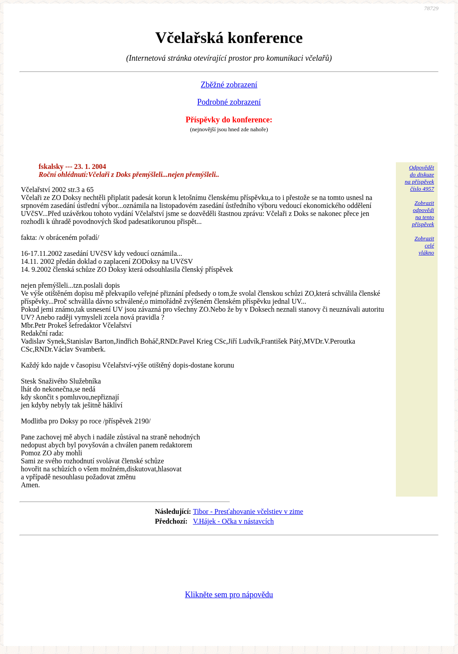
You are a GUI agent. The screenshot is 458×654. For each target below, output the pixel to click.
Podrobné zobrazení (229, 102)
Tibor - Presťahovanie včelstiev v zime (248, 511)
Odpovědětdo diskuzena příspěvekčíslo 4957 (419, 178)
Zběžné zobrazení (229, 84)
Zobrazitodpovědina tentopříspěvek (423, 213)
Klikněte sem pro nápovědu (229, 594)
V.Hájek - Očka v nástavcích (233, 521)
